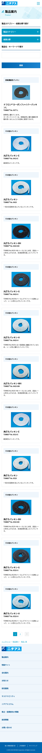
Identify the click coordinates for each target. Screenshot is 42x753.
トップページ (6, 642)
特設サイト (6, 665)
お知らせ (5, 680)
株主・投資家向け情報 (10, 712)
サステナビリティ (8, 696)
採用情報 (5, 719)
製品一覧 (24, 642)
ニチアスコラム (7, 704)
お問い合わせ (7, 727)
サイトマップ (33, 746)
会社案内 (5, 673)
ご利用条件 (22, 746)
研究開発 (5, 688)
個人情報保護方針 (10, 746)
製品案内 (15, 642)
